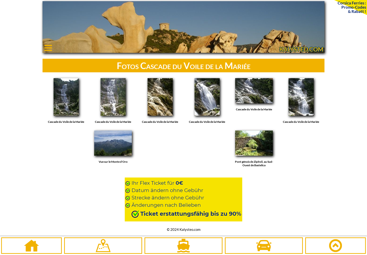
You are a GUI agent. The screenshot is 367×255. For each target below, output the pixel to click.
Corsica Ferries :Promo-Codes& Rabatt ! (352, 7)
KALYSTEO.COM (301, 49)
